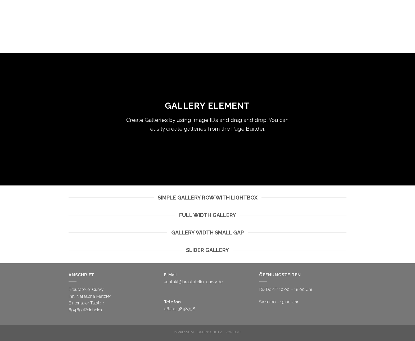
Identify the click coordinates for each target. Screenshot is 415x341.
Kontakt (233, 332)
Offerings (391, 31)
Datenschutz (209, 332)
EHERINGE (381, 21)
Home (257, 21)
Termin (281, 21)
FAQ (403, 21)
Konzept (310, 21)
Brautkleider (346, 21)
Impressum (184, 332)
